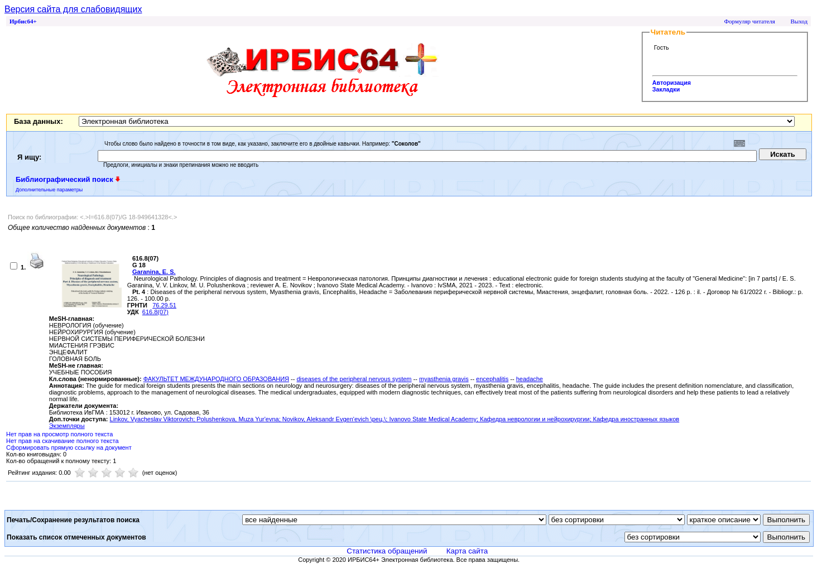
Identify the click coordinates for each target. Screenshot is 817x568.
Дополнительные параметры (49, 189)
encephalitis (492, 379)
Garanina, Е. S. (154, 271)
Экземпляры (67, 425)
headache (529, 379)
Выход (799, 21)
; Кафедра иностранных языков (634, 419)
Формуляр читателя (749, 21)
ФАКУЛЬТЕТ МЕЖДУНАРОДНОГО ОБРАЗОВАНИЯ (216, 379)
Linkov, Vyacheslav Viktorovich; (153, 419)
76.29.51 (164, 305)
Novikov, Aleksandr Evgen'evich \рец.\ (334, 419)
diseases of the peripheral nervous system (353, 379)
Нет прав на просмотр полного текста (59, 434)
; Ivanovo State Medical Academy (431, 419)
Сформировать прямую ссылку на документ (69, 447)
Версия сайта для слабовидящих (73, 9)
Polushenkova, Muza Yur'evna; (239, 419)
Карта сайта (467, 551)
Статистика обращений (387, 551)
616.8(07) (155, 312)
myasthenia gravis (444, 379)
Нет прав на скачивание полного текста (62, 440)
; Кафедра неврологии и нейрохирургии (533, 419)
